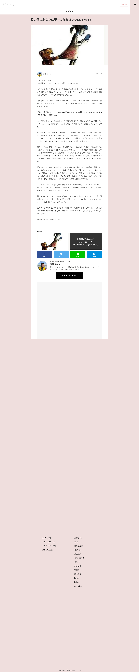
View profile (69, 275)
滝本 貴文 (77, 574)
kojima (76, 582)
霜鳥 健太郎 (78, 546)
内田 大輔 (77, 566)
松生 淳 (77, 562)
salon (76, 542)
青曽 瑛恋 (77, 550)
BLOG (39, 231)
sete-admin (78, 586)
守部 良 (77, 570)
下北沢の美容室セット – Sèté (60, 261)
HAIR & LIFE (46, 542)
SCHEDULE (46, 550)
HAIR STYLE (47, 546)
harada (76, 578)
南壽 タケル (78, 538)
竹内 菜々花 (79, 558)
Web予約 (124, 4)
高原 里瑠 (77, 554)
